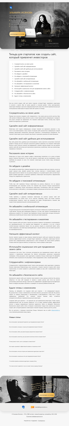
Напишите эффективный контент (23, 86)
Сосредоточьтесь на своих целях (23, 64)
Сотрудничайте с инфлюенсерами (24, 91)
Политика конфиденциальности (34, 416)
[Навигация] (65, 8)
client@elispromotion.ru (41, 407)
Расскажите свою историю (22, 71)
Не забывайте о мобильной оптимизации (26, 81)
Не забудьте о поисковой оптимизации (25, 76)
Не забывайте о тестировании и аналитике (26, 83)
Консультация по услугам (17, 34)
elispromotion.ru (55, 310)
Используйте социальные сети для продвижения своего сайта (32, 88)
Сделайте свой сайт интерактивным (24, 79)
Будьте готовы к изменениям (22, 96)
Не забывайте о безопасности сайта (24, 93)
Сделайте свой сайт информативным (25, 66)
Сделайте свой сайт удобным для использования (28, 69)
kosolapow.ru (41, 420)
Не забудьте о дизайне (20, 74)
